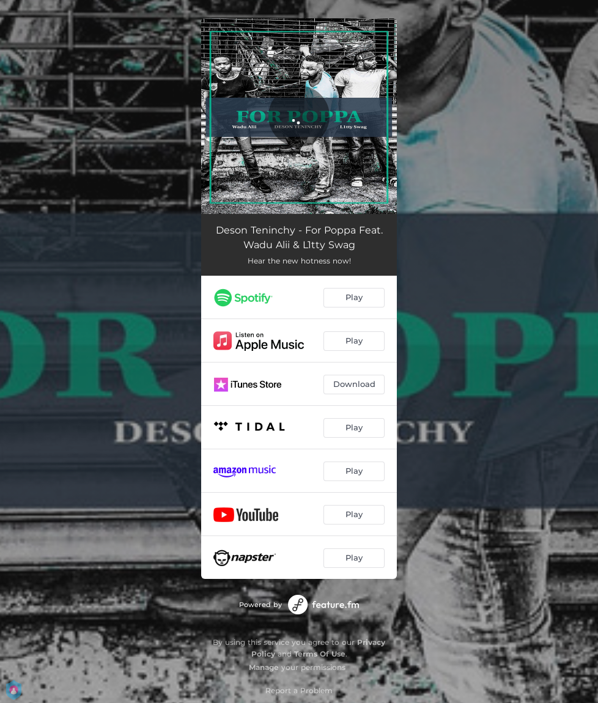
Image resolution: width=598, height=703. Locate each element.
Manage (264, 667)
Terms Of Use (319, 653)
